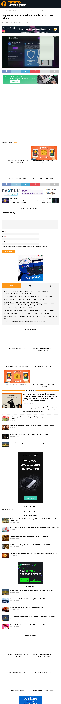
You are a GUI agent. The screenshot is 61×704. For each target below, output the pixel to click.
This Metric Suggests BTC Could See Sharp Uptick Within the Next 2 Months (33, 616)
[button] (59, 3)
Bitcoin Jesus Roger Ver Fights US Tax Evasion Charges (26, 607)
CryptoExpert (18, 22)
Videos (26, 22)
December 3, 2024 (15, 538)
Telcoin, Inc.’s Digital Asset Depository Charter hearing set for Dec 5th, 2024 (25, 321)
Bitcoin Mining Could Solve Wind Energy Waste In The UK (27, 599)
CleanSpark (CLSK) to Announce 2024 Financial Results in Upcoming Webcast (33, 553)
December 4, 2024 (15, 529)
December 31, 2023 (8, 22)
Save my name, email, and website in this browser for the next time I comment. (25, 246)
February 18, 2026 (28, 403)
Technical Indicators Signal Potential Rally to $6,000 (18, 308)
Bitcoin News (31, 587)
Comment (4, 219)
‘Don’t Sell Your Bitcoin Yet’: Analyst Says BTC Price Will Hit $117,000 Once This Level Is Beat (29, 310)
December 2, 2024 (15, 546)
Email (3, 236)
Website (4, 242)
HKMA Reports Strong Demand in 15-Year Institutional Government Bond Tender (34, 527)
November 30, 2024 (15, 555)
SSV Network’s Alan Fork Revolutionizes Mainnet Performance (29, 536)
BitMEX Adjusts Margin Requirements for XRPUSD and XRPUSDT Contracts (32, 545)
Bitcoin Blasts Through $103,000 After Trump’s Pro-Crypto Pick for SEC (23, 305)
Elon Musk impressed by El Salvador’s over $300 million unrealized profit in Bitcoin (26, 313)
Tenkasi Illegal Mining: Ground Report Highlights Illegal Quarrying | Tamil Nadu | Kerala (28, 296)
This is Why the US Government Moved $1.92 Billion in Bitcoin (28, 625)
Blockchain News (30, 515)
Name (3, 231)
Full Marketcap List (30, 512)
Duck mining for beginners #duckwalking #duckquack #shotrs (21, 302)
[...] (44, 411)
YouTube (15, 142)
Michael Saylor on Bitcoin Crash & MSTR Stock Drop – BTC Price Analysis (24, 299)
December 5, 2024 (15, 436)
